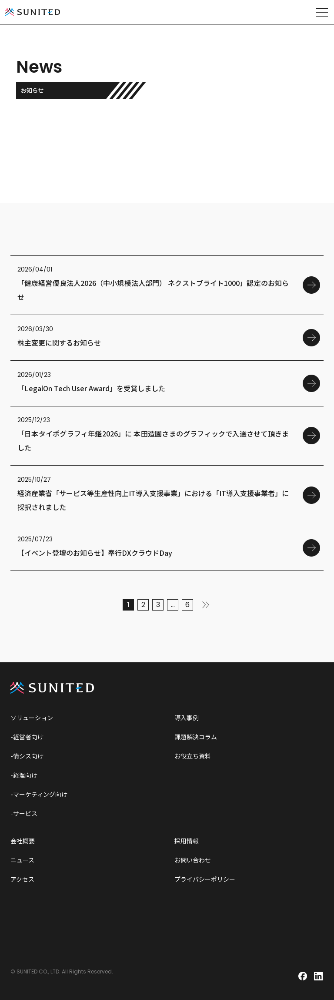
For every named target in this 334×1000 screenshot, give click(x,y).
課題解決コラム (195, 736)
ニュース (22, 860)
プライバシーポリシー (204, 879)
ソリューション (31, 717)
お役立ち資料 (192, 756)
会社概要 (22, 840)
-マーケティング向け (38, 794)
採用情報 (186, 840)
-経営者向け (26, 736)
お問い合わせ (192, 860)
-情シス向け (26, 756)
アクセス (22, 879)
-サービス (23, 813)
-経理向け (23, 775)
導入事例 (186, 717)
